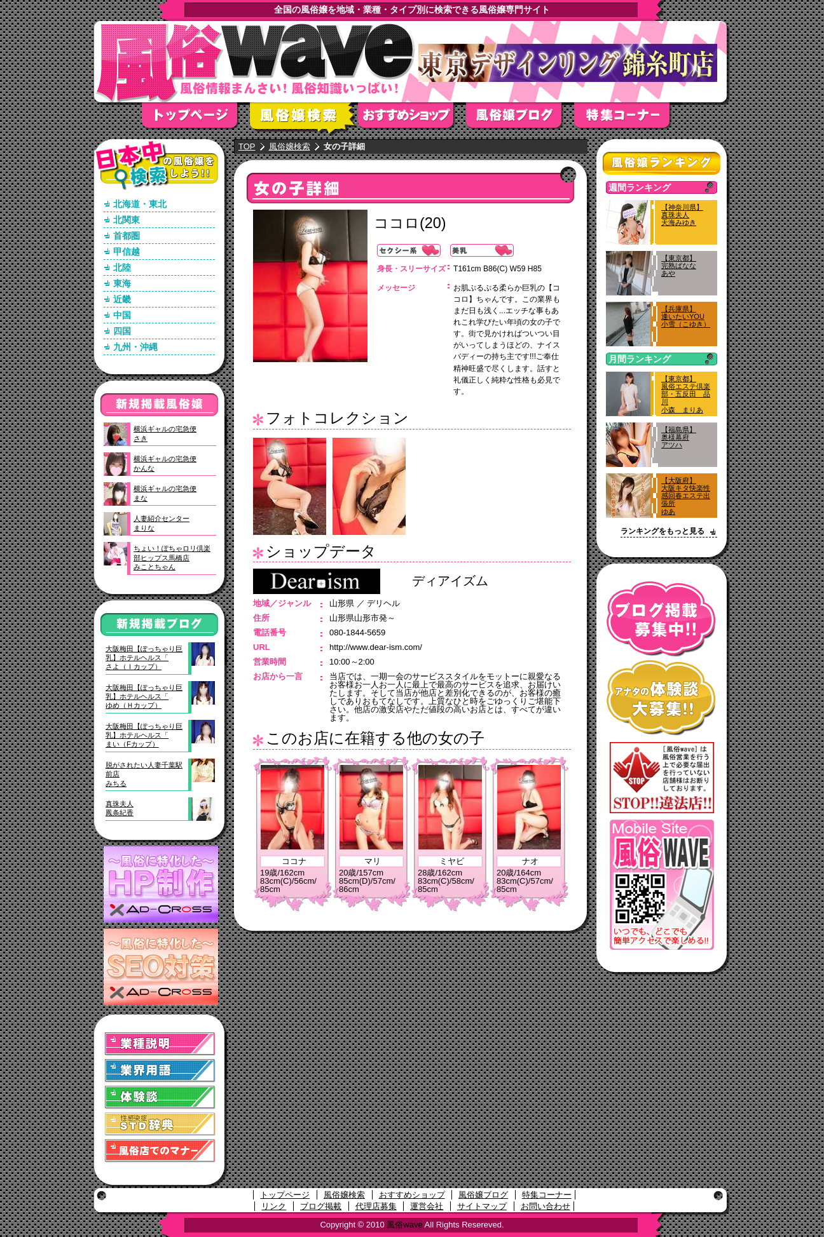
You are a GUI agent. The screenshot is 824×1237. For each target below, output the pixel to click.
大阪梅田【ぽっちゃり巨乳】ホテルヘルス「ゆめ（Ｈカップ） (144, 697)
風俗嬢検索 (304, 119)
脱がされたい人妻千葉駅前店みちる (144, 774)
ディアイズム (450, 581)
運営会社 (426, 1206)
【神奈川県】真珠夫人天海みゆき (682, 214)
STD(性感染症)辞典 (160, 1124)
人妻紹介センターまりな (161, 523)
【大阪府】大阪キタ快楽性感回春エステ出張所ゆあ (685, 496)
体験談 (160, 1097)
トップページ (196, 119)
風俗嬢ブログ (520, 119)
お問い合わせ (545, 1206)
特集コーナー (547, 1195)
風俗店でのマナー (160, 1151)
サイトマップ (482, 1206)
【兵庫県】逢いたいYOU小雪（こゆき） (685, 316)
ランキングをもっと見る (662, 531)
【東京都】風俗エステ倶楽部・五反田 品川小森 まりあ (685, 394)
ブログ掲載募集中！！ (662, 619)
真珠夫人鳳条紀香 (120, 808)
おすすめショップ (412, 119)
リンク (273, 1206)
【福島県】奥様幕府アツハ (678, 437)
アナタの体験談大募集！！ (662, 698)
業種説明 (160, 1044)
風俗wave (404, 1224)
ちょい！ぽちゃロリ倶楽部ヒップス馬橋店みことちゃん (172, 557)
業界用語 (160, 1071)
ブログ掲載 (320, 1206)
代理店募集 (376, 1206)
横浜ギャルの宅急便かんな (165, 463)
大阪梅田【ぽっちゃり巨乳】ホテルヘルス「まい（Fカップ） (144, 735)
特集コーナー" (628, 119)
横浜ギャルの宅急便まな (165, 493)
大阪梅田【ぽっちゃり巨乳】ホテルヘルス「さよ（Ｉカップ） (144, 658)
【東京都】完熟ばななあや (678, 265)
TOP (247, 146)
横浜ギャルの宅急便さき (165, 433)
